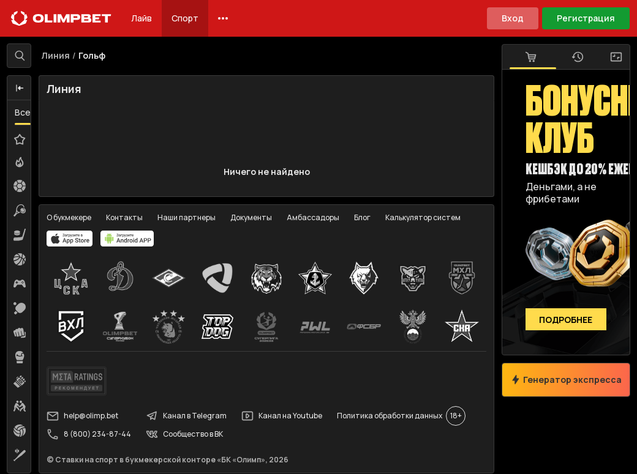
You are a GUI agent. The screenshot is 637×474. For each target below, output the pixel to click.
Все (23, 113)
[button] (20, 89)
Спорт (185, 18)
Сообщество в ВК (185, 434)
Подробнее (565, 319)
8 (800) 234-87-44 (89, 434)
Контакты (125, 217)
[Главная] (61, 18)
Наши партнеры (187, 217)
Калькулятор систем (423, 217)
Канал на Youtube (282, 416)
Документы (252, 217)
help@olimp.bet (83, 416)
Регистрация (586, 18)
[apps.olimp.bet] (70, 238)
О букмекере (69, 217)
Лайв (141, 18)
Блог (363, 217)
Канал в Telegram (186, 416)
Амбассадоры (313, 217)
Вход (513, 18)
